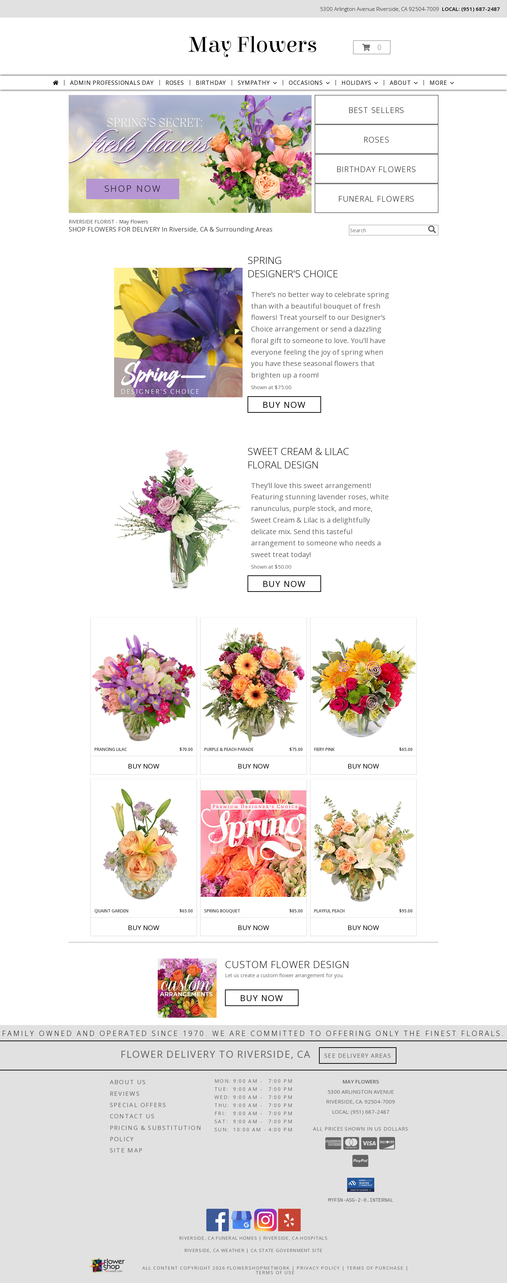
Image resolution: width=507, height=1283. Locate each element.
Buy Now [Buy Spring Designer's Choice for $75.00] (284, 404)
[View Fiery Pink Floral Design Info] (363, 682)
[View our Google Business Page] (241, 1229)
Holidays (361, 83)
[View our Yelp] (289, 1229)
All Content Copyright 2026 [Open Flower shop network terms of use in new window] (183, 1267)
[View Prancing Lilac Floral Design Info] (143, 682)
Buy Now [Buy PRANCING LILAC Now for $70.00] (143, 766)
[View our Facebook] (217, 1229)
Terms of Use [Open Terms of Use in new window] (275, 1272)
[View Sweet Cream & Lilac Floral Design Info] (179, 517)
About (404, 83)
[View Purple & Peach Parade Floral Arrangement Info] (253, 682)
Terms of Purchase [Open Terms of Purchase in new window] (375, 1267)
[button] (371, 47)
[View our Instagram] (265, 1229)
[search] (432, 229)
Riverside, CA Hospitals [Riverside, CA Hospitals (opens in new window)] (295, 1237)
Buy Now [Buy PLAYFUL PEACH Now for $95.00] (363, 927)
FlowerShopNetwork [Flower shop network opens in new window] (258, 1267)
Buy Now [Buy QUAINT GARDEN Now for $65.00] (143, 927)
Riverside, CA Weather (214, 1250)
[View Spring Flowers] (190, 154)
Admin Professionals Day (112, 83)
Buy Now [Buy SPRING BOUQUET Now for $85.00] (253, 927)
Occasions (310, 83)
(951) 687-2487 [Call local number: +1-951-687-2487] (480, 8)
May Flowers (253, 45)
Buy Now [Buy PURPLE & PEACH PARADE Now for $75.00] (253, 766)
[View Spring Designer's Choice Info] (179, 332)
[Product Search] (387, 230)
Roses (174, 83)
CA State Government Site (287, 1250)
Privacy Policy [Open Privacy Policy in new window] (318, 1267)
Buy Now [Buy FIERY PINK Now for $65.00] (363, 766)
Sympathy (258, 83)
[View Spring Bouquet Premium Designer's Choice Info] (253, 843)
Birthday (211, 83)
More (442, 83)
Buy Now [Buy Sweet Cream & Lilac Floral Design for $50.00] (284, 583)
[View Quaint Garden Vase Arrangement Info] (143, 843)
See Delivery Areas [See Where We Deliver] (358, 1055)
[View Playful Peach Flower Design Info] (363, 843)
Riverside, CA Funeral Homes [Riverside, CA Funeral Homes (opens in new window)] (218, 1237)
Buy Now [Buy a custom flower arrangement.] (261, 998)
